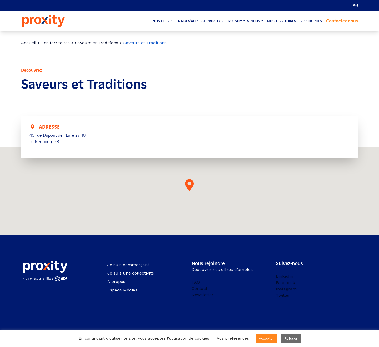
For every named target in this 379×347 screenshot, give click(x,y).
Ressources (311, 21)
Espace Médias (122, 289)
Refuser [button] (290, 338)
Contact (199, 288)
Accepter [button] (266, 338)
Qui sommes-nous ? (245, 21)
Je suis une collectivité (130, 273)
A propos (116, 281)
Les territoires (55, 42)
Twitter (283, 295)
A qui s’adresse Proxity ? (200, 21)
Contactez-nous (342, 20)
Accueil (28, 42)
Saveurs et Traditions (96, 42)
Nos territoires (281, 21)
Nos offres (163, 21)
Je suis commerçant (128, 264)
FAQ (354, 5)
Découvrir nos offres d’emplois (223, 269)
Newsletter (202, 294)
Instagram (286, 288)
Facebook (285, 282)
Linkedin (284, 276)
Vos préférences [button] (233, 338)
